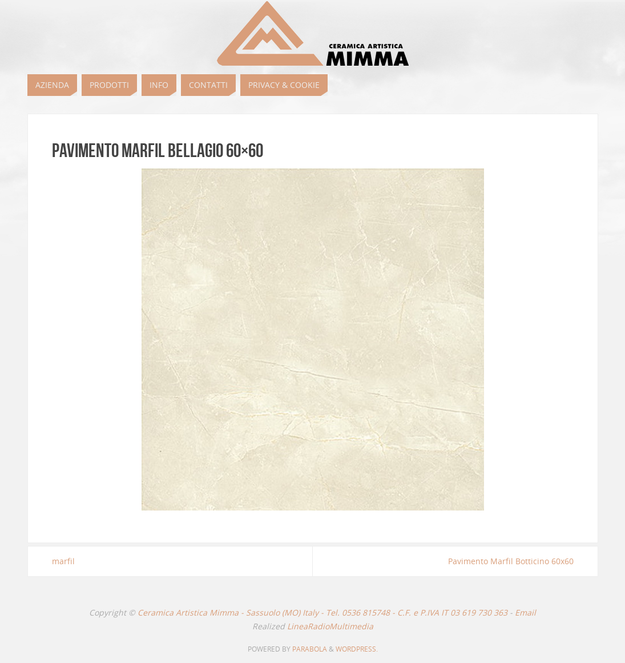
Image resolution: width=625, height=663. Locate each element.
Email (525, 612)
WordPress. (357, 649)
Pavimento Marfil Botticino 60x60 (511, 561)
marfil (63, 561)
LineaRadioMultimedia (330, 626)
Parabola (309, 649)
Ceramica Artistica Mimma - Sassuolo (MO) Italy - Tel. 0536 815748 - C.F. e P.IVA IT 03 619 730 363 (322, 612)
